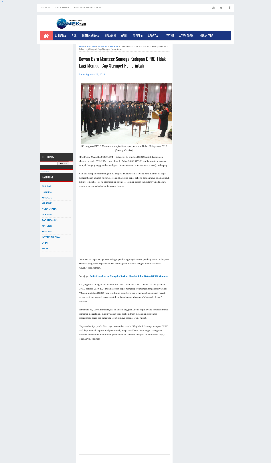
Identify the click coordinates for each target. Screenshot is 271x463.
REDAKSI (45, 7)
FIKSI (74, 36)
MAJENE (47, 203)
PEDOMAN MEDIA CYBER (88, 7)
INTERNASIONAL (91, 36)
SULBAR (61, 36)
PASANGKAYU (50, 220)
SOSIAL (137, 36)
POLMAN (47, 214)
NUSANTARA (206, 36)
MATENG (47, 225)
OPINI (124, 36)
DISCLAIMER (62, 7)
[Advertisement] (56, 98)
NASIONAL (110, 36)
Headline (47, 192)
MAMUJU (47, 197)
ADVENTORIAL (187, 36)
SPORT (153, 36)
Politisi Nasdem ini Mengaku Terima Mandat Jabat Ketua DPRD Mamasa (129, 276)
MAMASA (47, 231)
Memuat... (45, 171)
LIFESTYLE (169, 36)
